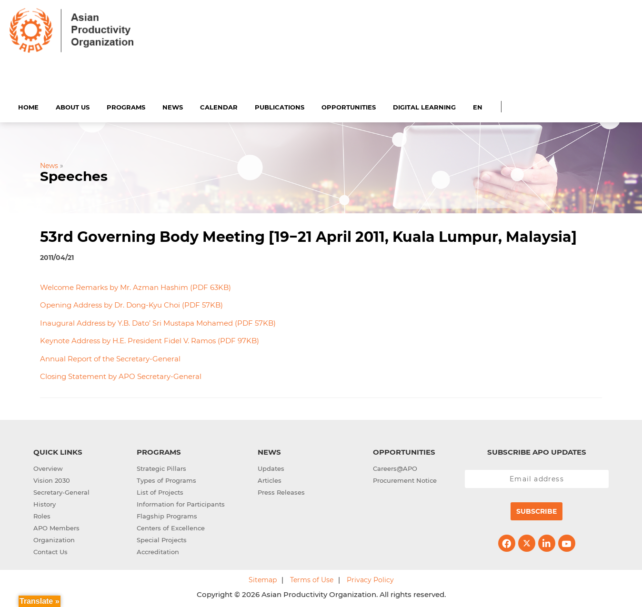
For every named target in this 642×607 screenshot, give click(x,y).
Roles (41, 515)
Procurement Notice (405, 479)
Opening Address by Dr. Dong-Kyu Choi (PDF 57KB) (131, 303)
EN (477, 105)
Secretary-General (61, 491)
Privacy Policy (370, 579)
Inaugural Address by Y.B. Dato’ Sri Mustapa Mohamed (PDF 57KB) (158, 321)
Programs (126, 105)
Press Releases (281, 491)
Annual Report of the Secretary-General (110, 357)
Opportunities (348, 105)
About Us (73, 105)
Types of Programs (166, 479)
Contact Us (50, 551)
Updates (271, 467)
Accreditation (158, 551)
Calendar (219, 105)
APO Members (56, 527)
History (44, 503)
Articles (269, 479)
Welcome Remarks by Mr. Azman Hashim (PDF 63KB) (135, 285)
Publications (279, 105)
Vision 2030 (51, 479)
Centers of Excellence (171, 527)
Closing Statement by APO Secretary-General (120, 375)
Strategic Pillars (161, 467)
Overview (48, 467)
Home (28, 105)
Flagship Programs (167, 515)
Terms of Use (311, 579)
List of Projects (160, 491)
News (172, 105)
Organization (54, 539)
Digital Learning (424, 105)
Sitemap (263, 579)
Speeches (74, 175)
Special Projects (162, 539)
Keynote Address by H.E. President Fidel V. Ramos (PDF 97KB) (149, 339)
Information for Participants (181, 503)
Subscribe (536, 510)
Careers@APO (395, 467)
